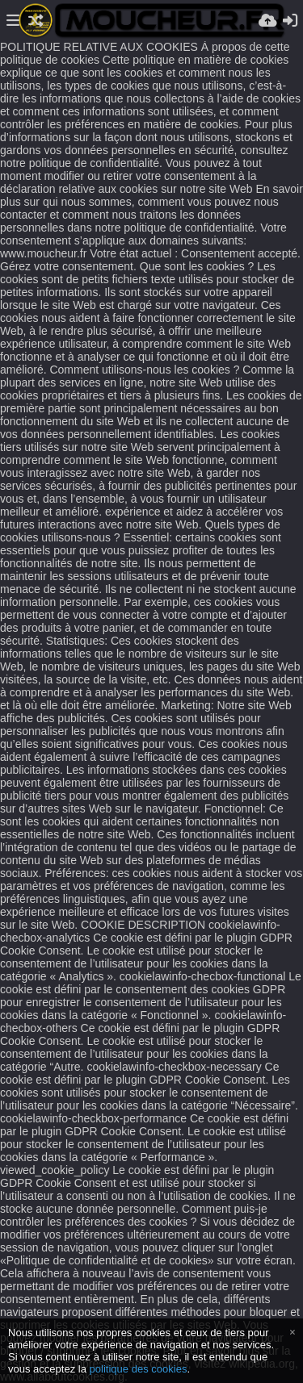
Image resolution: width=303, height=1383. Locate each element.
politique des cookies (138, 1369)
